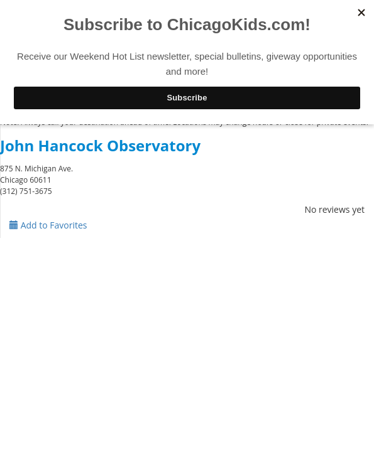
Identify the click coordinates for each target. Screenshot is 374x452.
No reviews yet (334, 209)
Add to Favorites (48, 225)
